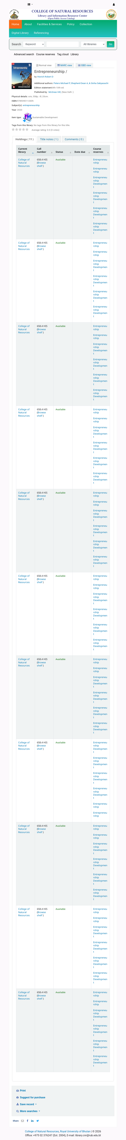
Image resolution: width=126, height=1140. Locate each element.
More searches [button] (27, 1111)
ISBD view (84, 65)
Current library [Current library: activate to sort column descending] (22, 150)
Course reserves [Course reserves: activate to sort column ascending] (98, 150)
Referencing (41, 32)
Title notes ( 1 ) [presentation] (49, 139)
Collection (86, 24)
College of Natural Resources (24, 162)
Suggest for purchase (30, 1097)
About (28, 24)
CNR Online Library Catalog (17, 4)
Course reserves (45, 54)
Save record (25, 1104)
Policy (70, 24)
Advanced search (24, 54)
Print (21, 1090)
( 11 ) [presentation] (24, 139)
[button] (30, 4)
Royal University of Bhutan (75, 1131)
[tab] (24, 139)
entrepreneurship (31, 105)
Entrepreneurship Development (100, 182)
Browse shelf (41, 164)
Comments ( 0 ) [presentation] (74, 139)
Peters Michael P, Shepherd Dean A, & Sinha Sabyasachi (80, 83)
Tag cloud (63, 54)
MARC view (64, 65)
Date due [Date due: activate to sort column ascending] (79, 151)
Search (16, 44)
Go (110, 44)
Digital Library (20, 32)
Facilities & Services (49, 24)
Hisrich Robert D (45, 76)
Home (15, 24)
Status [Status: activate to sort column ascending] (59, 151)
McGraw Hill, (55, 92)
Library (75, 54)
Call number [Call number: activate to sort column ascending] (41, 150)
